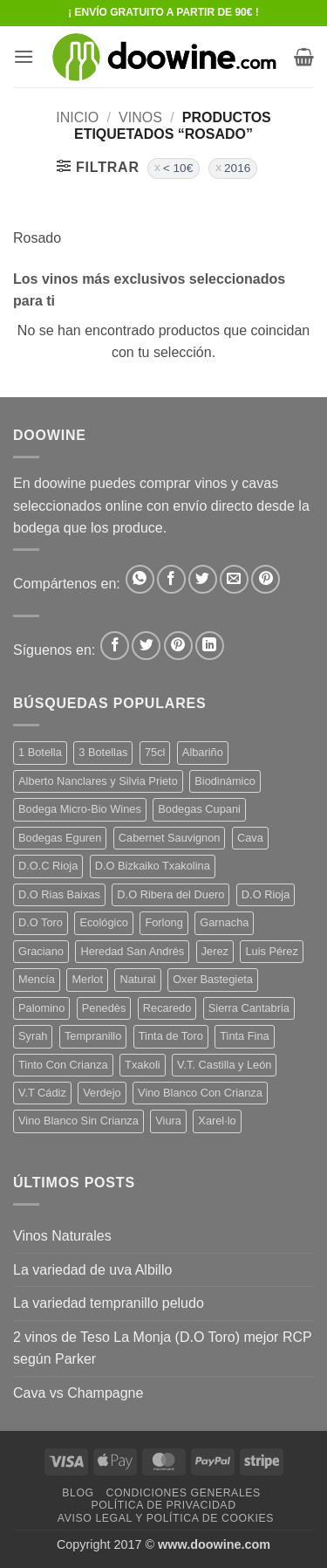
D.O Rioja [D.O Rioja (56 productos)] (266, 894)
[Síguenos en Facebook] (114, 645)
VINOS (140, 117)
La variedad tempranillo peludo (108, 1303)
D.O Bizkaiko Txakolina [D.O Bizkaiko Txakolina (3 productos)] (152, 865)
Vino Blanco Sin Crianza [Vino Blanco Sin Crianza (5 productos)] (78, 1120)
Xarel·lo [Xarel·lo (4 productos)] (216, 1120)
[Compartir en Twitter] (202, 579)
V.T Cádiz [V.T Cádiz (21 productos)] (42, 1092)
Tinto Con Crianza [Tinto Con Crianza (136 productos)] (63, 1064)
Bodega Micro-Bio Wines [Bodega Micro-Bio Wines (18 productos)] (79, 808)
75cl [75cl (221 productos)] (155, 752)
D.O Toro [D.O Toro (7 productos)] (40, 922)
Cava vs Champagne (78, 1393)
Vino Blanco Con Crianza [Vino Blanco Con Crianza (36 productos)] (200, 1092)
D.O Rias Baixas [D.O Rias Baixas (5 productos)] (59, 894)
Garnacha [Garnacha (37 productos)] (224, 922)
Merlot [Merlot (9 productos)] (87, 979)
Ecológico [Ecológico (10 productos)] (103, 922)
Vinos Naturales (62, 1235)
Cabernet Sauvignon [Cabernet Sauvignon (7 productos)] (170, 837)
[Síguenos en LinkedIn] (209, 645)
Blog (77, 1493)
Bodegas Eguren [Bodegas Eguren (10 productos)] (59, 837)
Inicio (77, 117)
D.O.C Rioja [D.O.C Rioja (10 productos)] (48, 865)
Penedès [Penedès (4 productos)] (104, 1007)
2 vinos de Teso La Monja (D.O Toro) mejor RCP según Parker (162, 1348)
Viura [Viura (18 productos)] (168, 1120)
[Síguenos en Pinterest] (178, 645)
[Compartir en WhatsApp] (140, 579)
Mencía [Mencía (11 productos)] (36, 979)
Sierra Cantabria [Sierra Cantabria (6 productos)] (249, 1007)
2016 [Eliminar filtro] (237, 168)
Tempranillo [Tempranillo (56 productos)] (93, 1035)
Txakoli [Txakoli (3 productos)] (142, 1064)
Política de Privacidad (163, 1505)
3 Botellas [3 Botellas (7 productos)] (102, 752)
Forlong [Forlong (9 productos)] (163, 922)
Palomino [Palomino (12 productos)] (41, 1007)
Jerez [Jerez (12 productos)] (214, 951)
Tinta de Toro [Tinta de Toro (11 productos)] (171, 1035)
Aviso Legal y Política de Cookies (166, 1518)
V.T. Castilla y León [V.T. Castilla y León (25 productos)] (224, 1064)
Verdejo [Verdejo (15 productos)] (101, 1092)
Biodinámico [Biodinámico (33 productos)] (224, 780)
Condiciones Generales (183, 1493)
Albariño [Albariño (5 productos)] (202, 752)
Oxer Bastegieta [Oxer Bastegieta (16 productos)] (213, 979)
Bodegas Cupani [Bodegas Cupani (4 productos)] (199, 808)
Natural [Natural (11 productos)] (137, 979)
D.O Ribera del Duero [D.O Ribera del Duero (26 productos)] (170, 894)
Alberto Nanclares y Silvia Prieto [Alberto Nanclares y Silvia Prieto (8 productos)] (98, 780)
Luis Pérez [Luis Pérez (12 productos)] (271, 951)
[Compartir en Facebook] (171, 579)
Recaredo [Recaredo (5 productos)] (167, 1007)
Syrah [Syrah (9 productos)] (32, 1035)
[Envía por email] (234, 579)
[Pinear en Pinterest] (265, 579)
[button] (23, 56)
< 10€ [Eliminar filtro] (178, 168)
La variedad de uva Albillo (92, 1269)
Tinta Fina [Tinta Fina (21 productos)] (244, 1035)
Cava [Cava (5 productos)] (250, 837)
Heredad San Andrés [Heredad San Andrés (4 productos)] (132, 951)
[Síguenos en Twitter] (146, 645)
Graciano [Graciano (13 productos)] (41, 951)
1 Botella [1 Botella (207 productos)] (40, 752)
